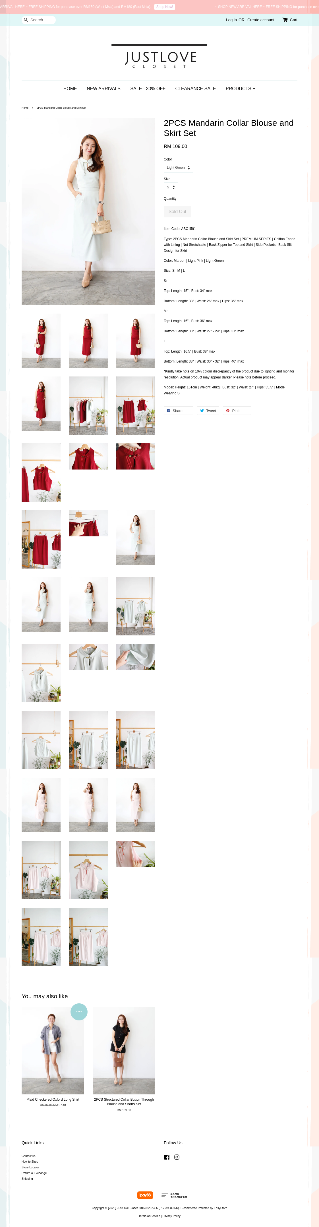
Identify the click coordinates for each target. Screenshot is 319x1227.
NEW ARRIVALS (104, 88)
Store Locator (30, 1167)
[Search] (39, 20)
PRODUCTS (241, 88)
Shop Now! (168, 7)
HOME (70, 88)
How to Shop (30, 1161)
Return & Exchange (34, 1173)
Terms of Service (149, 1216)
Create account (260, 20)
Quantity (170, 199)
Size (167, 179)
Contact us (29, 1156)
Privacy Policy (171, 1216)
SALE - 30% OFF (147, 88)
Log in (231, 20)
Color (168, 159)
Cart (293, 20)
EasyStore (220, 1208)
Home (25, 107)
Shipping (27, 1178)
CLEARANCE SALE (195, 88)
